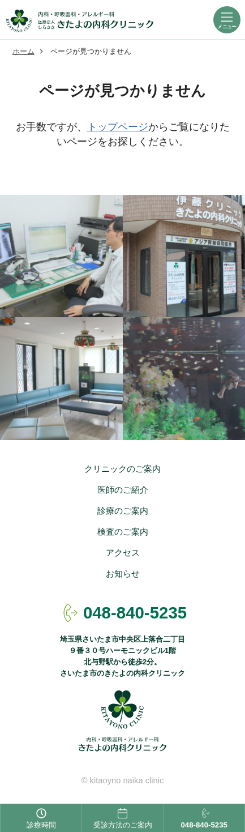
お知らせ (123, 573)
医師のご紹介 (122, 489)
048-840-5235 (135, 612)
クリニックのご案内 (122, 468)
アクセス (123, 552)
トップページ (117, 127)
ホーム (23, 51)
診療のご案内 (122, 510)
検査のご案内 (122, 531)
